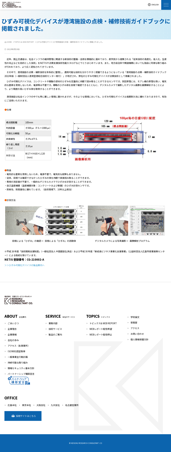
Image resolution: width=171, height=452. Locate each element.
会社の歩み (13, 340)
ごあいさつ (13, 323)
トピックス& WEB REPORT (103, 323)
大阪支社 (40, 405)
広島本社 (12, 405)
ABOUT (15, 316)
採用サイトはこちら (24, 415)
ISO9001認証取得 (16, 351)
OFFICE (11, 397)
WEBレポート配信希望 (101, 328)
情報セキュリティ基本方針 (21, 368)
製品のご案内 (55, 334)
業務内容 (53, 323)
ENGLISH (153, 5)
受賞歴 (134, 322)
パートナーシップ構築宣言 (21, 378)
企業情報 (12, 334)
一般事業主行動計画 (18, 356)
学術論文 (135, 317)
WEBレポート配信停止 (101, 334)
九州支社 (55, 405)
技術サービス (55, 328)
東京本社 (26, 405)
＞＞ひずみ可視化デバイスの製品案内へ (24, 265)
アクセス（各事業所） (19, 345)
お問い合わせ (137, 333)
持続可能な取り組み (18, 362)
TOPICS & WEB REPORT (24, 42)
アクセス (135, 328)
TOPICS (98, 316)
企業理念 (12, 328)
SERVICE (60, 316)
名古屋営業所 (72, 405)
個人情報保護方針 (139, 339)
